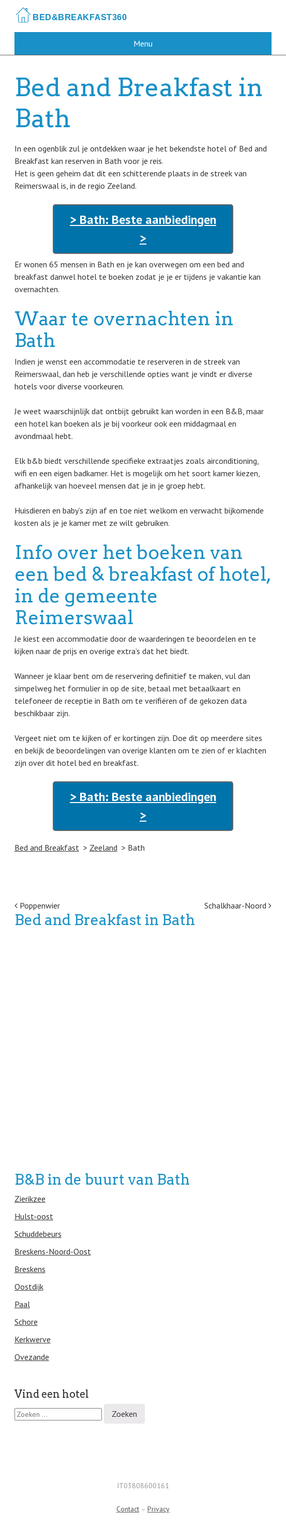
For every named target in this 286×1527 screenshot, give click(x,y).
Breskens (30, 1269)
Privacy (158, 1509)
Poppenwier (37, 905)
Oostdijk (28, 1286)
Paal (22, 1304)
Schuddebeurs (38, 1234)
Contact (127, 1509)
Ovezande (31, 1357)
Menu (143, 43)
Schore (26, 1322)
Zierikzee (30, 1198)
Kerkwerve (32, 1339)
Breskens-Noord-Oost (52, 1251)
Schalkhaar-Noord (238, 905)
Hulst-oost (33, 1216)
